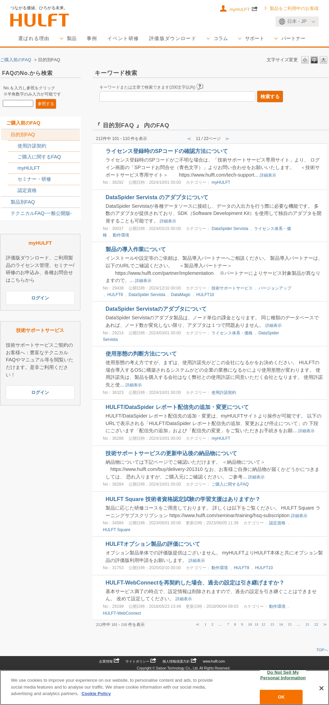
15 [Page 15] (290, 624)
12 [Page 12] (263, 624)
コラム (221, 38)
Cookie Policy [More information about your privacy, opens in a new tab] (96, 693)
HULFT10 (205, 294)
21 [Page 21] (307, 624)
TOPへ (322, 650)
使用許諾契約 (31, 146)
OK (281, 697)
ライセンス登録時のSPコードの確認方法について (167, 151)
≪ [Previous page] (197, 624)
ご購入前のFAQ (15, 59)
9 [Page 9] (242, 624)
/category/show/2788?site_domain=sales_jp (6, 135)
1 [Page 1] (206, 624)
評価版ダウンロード (172, 38)
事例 (92, 38)
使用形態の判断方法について (141, 354)
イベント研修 (123, 38)
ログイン (40, 297)
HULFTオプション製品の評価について (153, 544)
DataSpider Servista (229, 228)
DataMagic (181, 294)
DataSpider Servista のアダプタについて (157, 197)
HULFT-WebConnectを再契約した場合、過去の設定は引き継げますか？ (195, 583)
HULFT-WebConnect (122, 613)
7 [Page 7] (228, 624)
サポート (254, 38)
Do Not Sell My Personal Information (283, 675)
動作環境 (121, 235)
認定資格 (27, 190)
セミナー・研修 (34, 179)
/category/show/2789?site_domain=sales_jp (6, 202)
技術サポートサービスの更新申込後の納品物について (171, 453)
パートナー (293, 38)
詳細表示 (268, 175)
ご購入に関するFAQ (39, 156)
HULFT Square (116, 529)
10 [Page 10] (250, 624)
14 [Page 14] (281, 624)
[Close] (321, 688)
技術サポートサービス (232, 288)
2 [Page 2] (212, 624)
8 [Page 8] (235, 624)
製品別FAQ (23, 202)
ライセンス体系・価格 (232, 333)
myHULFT (243, 9)
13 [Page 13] (272, 624)
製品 (71, 38)
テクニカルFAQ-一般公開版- (41, 213)
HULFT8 (115, 294)
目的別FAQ (23, 134)
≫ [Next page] (325, 624)
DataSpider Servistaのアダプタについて (156, 309)
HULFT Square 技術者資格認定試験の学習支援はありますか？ (183, 499)
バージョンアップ (274, 288)
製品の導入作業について (136, 249)
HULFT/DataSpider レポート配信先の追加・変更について (177, 407)
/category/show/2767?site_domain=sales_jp (13, 157)
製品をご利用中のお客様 (294, 8)
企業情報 (109, 661)
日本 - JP (297, 21)
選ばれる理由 (34, 38)
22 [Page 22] (316, 624)
